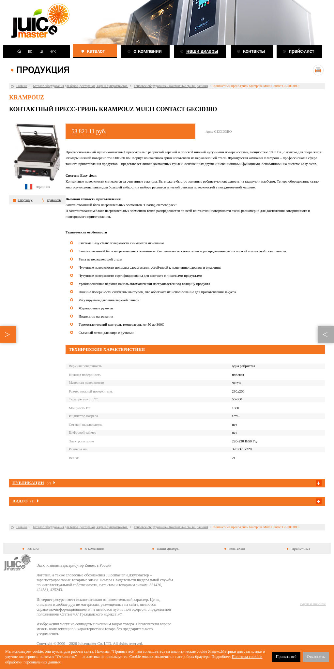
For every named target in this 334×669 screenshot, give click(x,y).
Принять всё (286, 656)
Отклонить (316, 656)
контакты (237, 548)
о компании (94, 548)
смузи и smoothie (313, 604)
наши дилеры (168, 548)
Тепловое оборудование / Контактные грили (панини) (171, 86)
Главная (21, 86)
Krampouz (26, 97)
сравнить (54, 200)
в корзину (25, 200)
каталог (33, 548)
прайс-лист (301, 548)
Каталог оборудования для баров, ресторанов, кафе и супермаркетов (80, 86)
